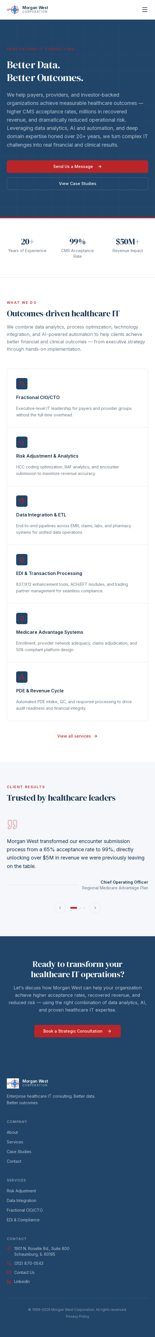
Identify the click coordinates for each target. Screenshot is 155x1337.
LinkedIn (18, 1281)
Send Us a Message (77, 166)
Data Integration (21, 1200)
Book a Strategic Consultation (77, 1031)
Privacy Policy (77, 1316)
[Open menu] (144, 9)
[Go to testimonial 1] (73, 908)
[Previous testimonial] (60, 908)
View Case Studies (77, 183)
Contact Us (21, 1272)
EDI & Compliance (23, 1219)
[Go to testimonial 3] (84, 908)
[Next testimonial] (95, 908)
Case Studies (19, 1151)
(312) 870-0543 (25, 1263)
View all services (77, 736)
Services (15, 1141)
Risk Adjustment (21, 1190)
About (12, 1132)
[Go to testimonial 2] (80, 908)
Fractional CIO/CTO (25, 1210)
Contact (14, 1161)
